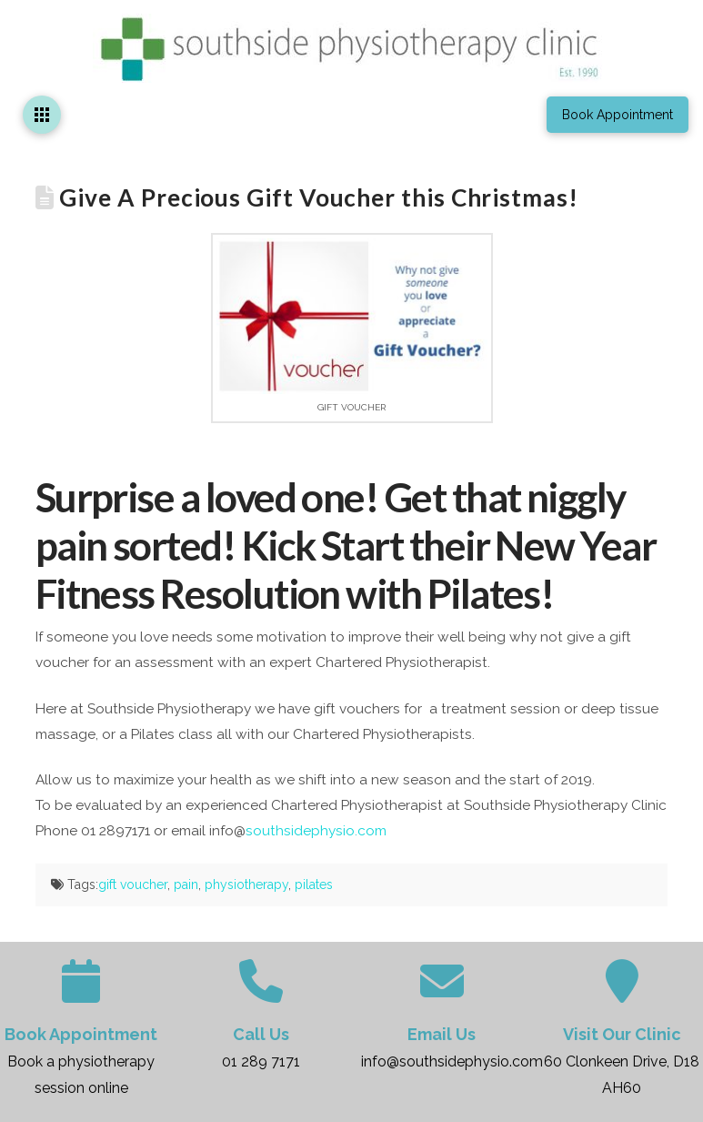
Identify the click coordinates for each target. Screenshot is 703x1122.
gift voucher (132, 884)
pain (186, 884)
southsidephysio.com (316, 831)
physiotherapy (246, 884)
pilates (314, 884)
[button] (42, 115)
